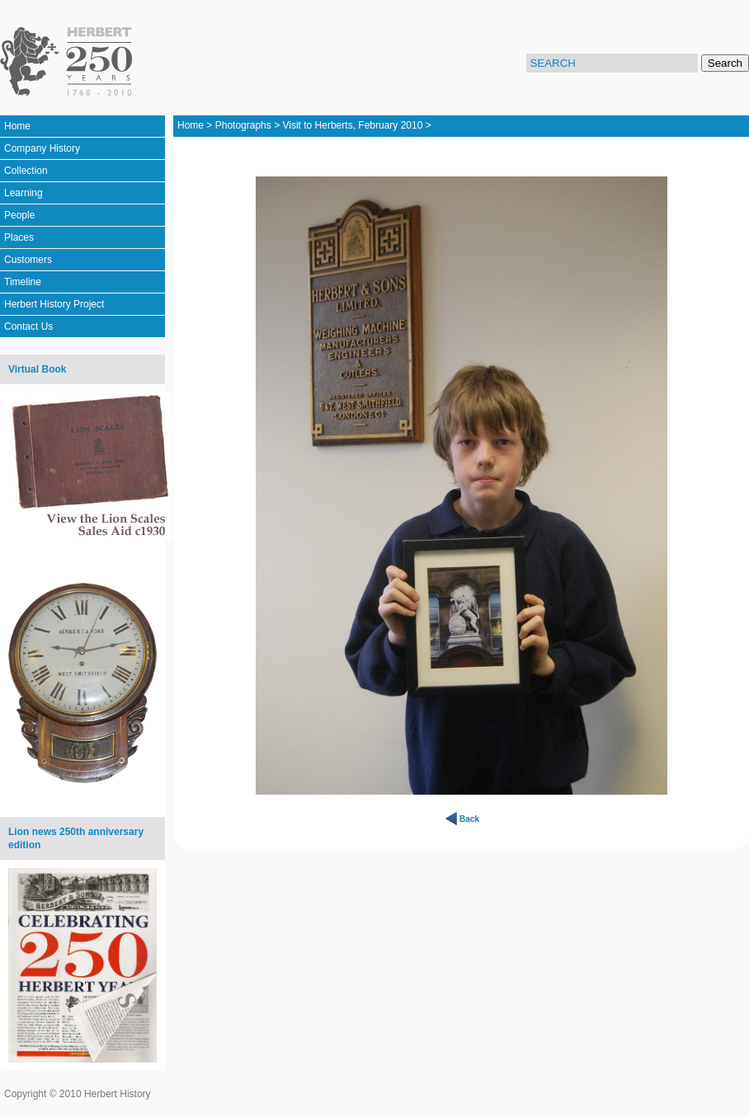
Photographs (243, 125)
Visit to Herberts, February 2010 (352, 125)
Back (469, 819)
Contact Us (28, 326)
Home (17, 126)
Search (725, 63)
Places (19, 237)
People (19, 215)
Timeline (22, 282)
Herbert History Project (54, 304)
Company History (42, 148)
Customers (28, 259)
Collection (26, 170)
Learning (23, 193)
